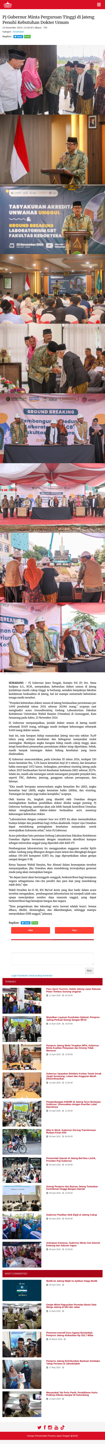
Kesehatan (18, 31)
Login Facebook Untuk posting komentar (31, 975)
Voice (74, 930)
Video (30, 930)
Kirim (89, 970)
